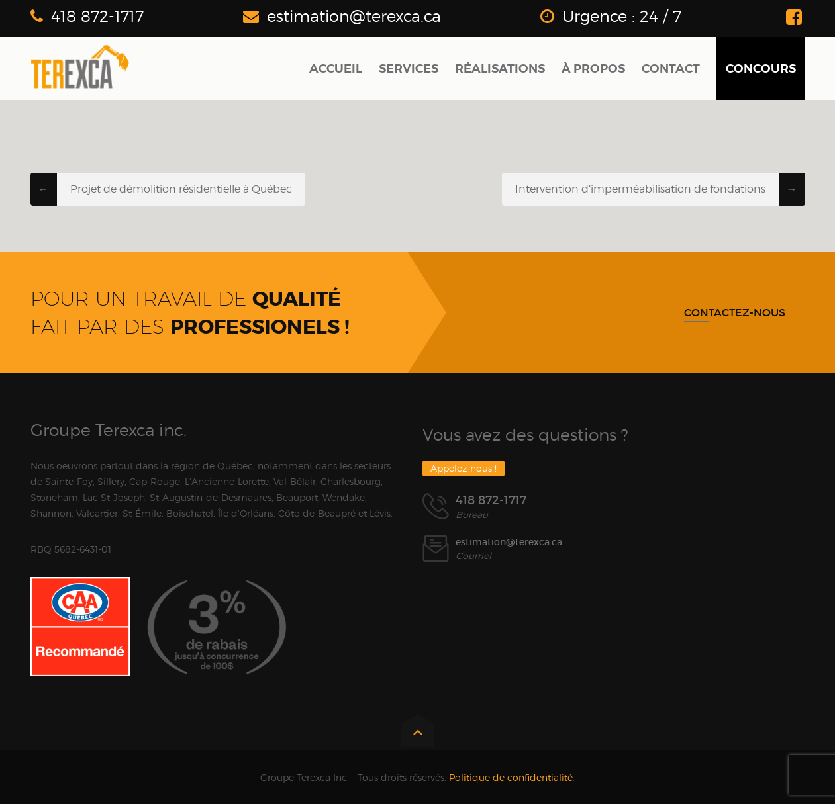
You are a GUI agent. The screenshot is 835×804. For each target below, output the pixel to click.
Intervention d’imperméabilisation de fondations (640, 189)
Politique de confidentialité (511, 777)
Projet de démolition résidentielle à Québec (181, 189)
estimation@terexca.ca (354, 16)
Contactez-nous (734, 312)
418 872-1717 (97, 16)
